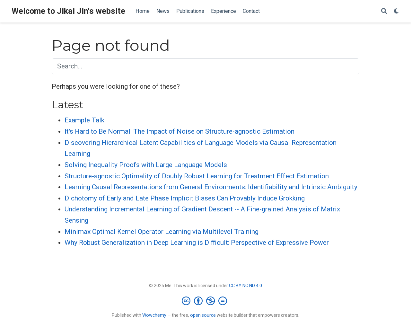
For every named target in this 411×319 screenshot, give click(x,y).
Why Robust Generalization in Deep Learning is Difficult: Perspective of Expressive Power (197, 242)
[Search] (384, 11)
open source (203, 315)
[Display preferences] (396, 11)
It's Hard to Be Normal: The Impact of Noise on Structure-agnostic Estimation (179, 131)
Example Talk (84, 120)
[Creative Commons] (206, 301)
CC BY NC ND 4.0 (245, 285)
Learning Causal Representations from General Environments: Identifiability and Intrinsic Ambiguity (211, 187)
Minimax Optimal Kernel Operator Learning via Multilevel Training (161, 231)
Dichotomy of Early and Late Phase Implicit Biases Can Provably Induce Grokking (185, 198)
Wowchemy (154, 315)
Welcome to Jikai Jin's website (68, 11)
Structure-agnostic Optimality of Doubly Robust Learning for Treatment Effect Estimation (197, 176)
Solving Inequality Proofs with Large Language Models (146, 165)
